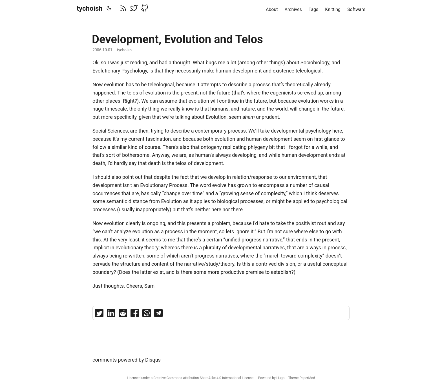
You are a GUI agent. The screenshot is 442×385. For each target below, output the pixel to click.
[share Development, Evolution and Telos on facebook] (135, 314)
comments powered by (126, 360)
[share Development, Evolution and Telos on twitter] (99, 314)
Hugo (281, 378)
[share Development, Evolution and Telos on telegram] (158, 314)
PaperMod (307, 378)
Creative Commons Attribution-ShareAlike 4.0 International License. (203, 378)
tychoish (90, 8)
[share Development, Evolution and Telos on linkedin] (111, 314)
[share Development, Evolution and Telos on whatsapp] (146, 314)
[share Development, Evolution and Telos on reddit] (123, 314)
